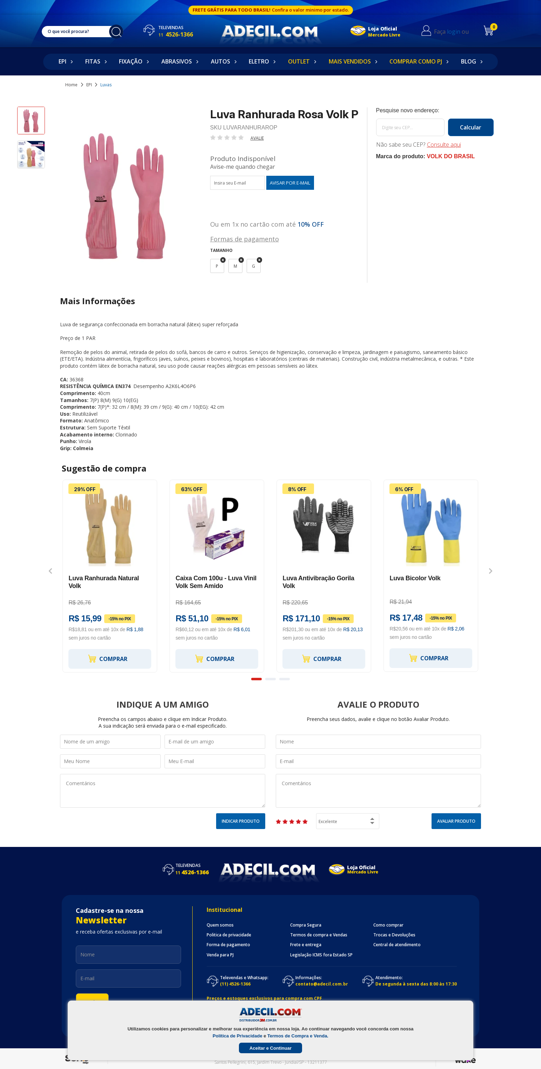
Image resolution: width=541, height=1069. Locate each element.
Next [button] (490, 571)
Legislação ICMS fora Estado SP (321, 955)
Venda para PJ (220, 955)
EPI (62, 61)
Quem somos (220, 925)
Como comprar (388, 925)
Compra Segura (305, 925)
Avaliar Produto (456, 821)
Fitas (92, 61)
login (458, 31)
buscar (120, 32)
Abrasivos (176, 61)
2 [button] (270, 679)
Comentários (162, 791)
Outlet (299, 61)
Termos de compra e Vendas (318, 935)
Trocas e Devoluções (394, 935)
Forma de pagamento (228, 945)
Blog (468, 61)
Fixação (130, 61)
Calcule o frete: (435, 110)
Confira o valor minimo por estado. (310, 10)
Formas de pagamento (244, 238)
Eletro (259, 61)
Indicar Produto (241, 821)
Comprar (107, 658)
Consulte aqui (444, 144)
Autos (220, 61)
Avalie (257, 138)
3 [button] (284, 679)
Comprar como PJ (415, 61)
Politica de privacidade (229, 935)
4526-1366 (182, 34)
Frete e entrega (305, 945)
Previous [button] (50, 571)
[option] (31, 124)
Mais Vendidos (350, 61)
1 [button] (256, 679)
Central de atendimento (397, 945)
